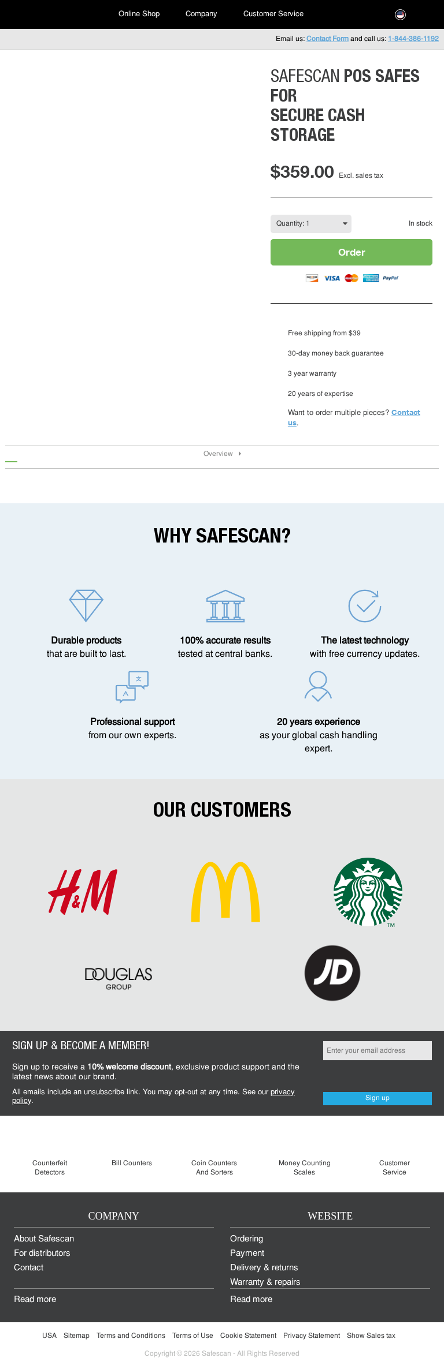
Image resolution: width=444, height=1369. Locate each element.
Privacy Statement (311, 1336)
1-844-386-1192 (413, 39)
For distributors (42, 1254)
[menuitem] (52, 14)
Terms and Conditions (131, 1336)
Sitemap (77, 1336)
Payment (247, 1254)
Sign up (377, 1098)
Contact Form (327, 39)
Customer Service (273, 14)
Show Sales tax (371, 1336)
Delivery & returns (264, 1268)
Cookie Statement (248, 1336)
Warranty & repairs (265, 1282)
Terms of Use (192, 1336)
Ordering (246, 1239)
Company (201, 14)
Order (351, 252)
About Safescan (44, 1239)
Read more (35, 1300)
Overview (218, 454)
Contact (28, 1268)
